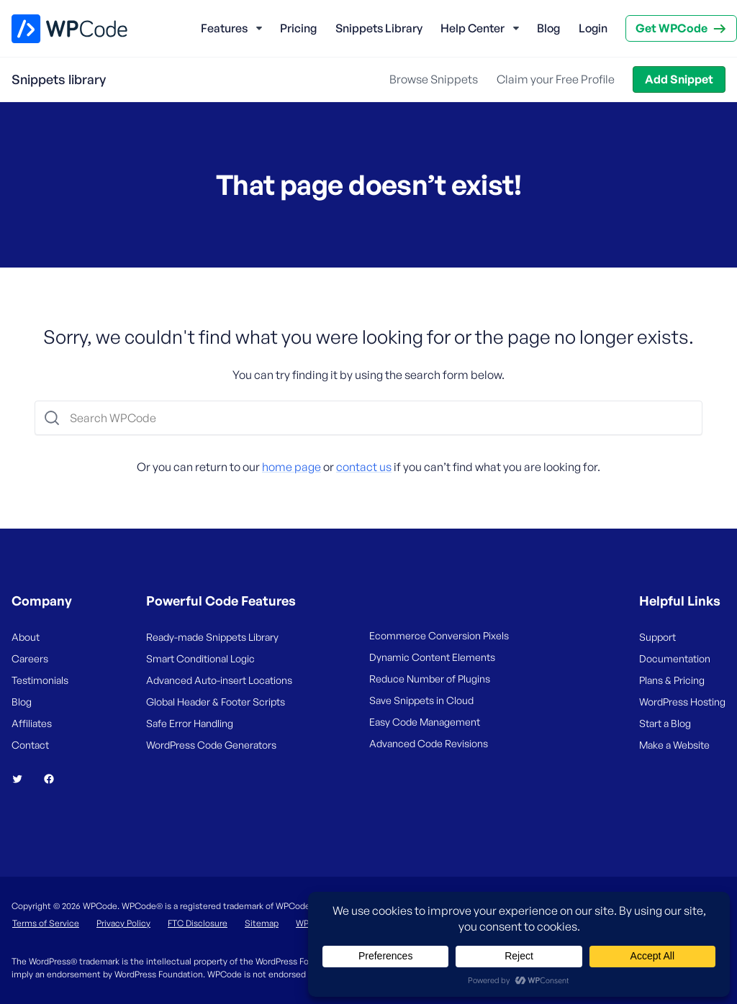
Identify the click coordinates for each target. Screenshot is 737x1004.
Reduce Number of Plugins (429, 678)
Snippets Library (378, 28)
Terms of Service (45, 923)
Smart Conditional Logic (200, 658)
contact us (364, 467)
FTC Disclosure (197, 923)
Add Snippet (679, 79)
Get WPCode (671, 28)
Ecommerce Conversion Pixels (439, 635)
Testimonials (40, 680)
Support (657, 637)
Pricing (298, 28)
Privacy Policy (123, 923)
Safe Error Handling (189, 723)
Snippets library (59, 79)
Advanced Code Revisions (428, 743)
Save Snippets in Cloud (421, 700)
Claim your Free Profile (556, 79)
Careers (30, 658)
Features (224, 28)
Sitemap (262, 923)
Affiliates (32, 723)
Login (593, 28)
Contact (30, 745)
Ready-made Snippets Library (212, 637)
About (26, 637)
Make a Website (674, 745)
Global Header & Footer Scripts (215, 701)
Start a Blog (665, 723)
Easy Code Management (424, 722)
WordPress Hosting (682, 701)
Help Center (472, 28)
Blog (548, 28)
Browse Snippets (433, 79)
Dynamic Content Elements (432, 657)
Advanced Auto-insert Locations (219, 680)
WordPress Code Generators (211, 745)
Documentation (674, 658)
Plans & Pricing (672, 680)
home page (291, 467)
